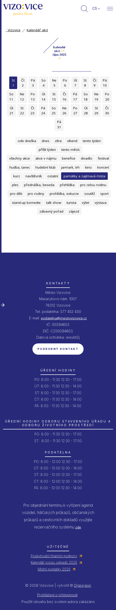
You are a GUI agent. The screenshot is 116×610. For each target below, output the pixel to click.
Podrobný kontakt (58, 349)
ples (15, 185)
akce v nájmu (45, 158)
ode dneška (27, 141)
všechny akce (19, 158)
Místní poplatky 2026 (54, 569)
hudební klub (45, 167)
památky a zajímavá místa (84, 176)
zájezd (74, 211)
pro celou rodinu (93, 185)
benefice (68, 158)
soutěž (89, 193)
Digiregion (82, 585)
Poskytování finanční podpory (54, 556)
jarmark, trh (70, 167)
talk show (53, 202)
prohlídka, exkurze (64, 193)
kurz (16, 176)
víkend (72, 141)
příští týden (47, 149)
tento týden (92, 141)
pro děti (16, 193)
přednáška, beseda (39, 185)
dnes (45, 141)
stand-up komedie (26, 202)
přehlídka (67, 185)
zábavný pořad (51, 211)
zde (78, 527)
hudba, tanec (19, 167)
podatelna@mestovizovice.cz (64, 318)
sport (104, 193)
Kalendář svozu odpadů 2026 (54, 562)
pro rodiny (36, 193)
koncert (103, 167)
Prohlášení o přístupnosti (57, 595)
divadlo (86, 158)
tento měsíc (70, 149)
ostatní (52, 176)
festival (103, 158)
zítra (58, 141)
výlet (85, 202)
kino (88, 167)
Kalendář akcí (37, 30)
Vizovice (13, 30)
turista (71, 202)
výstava (101, 202)
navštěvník (33, 176)
